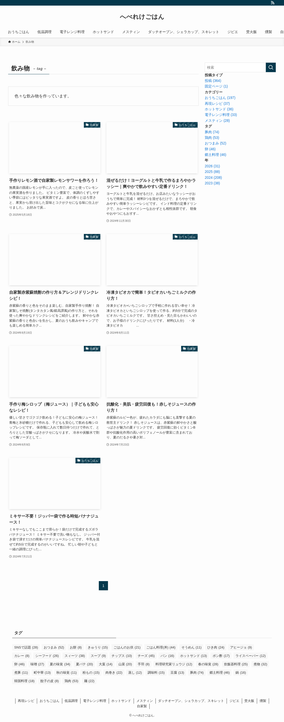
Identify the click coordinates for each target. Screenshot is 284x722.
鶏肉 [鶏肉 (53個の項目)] (71, 681)
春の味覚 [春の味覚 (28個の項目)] (208, 664)
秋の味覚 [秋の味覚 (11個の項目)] (66, 672)
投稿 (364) (213, 81)
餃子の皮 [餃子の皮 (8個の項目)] (49, 681)
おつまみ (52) (215, 143)
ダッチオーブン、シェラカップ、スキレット (191, 701)
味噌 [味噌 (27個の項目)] (37, 664)
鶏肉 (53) (212, 138)
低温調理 (71, 701)
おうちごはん (49, 701)
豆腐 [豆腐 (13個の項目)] (177, 672)
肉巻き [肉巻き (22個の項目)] (113, 672)
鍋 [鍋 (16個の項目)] (240, 672)
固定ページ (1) (216, 86)
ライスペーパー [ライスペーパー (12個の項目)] (250, 656)
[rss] (272, 3)
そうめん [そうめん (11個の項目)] (191, 647)
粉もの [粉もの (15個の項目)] (91, 672)
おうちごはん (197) (220, 98)
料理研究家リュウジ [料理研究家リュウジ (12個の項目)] (173, 664)
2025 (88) (212, 172)
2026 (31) (212, 166)
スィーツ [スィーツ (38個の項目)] (75, 656)
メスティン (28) (217, 121)
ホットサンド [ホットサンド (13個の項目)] (193, 656)
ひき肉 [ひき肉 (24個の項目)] (215, 647)
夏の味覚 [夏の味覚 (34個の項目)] (60, 664)
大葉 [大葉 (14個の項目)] (106, 664)
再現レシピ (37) (217, 103)
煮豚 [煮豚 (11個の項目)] (21, 672)
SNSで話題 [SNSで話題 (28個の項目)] (26, 647)
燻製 (263, 701)
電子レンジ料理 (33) (221, 115)
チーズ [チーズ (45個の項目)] (146, 656)
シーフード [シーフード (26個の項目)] (47, 656)
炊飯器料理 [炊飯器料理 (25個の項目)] (236, 664)
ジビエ (234, 701)
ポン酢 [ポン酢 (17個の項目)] (221, 656)
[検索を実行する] (271, 67)
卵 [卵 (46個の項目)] (19, 664)
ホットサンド (121, 701)
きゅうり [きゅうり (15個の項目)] (98, 647)
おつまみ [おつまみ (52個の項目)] (54, 647)
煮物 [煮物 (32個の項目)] (260, 664)
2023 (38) (212, 183)
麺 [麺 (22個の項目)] (89, 681)
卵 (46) (210, 149)
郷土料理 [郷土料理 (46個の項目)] (220, 672)
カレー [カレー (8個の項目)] (21, 656)
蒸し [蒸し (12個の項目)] (135, 672)
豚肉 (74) (212, 132)
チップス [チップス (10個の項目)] (122, 656)
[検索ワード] (240, 67)
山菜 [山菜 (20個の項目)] (125, 664)
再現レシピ (26, 701)
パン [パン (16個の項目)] (167, 656)
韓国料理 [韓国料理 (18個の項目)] (24, 681)
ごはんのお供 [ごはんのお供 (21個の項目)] (127, 647)
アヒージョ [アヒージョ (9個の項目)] (241, 647)
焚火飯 (249, 701)
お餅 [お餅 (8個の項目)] (76, 647)
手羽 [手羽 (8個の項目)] (144, 664)
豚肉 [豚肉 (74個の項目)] (197, 672)
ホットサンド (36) (219, 109)
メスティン (144, 701)
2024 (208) (213, 177)
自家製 (142, 706)
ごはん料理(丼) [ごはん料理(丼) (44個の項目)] (160, 647)
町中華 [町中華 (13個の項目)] (42, 672)
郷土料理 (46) (215, 155)
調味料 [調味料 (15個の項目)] (156, 672)
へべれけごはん (142, 17)
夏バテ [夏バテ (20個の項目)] (84, 664)
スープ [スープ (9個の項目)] (98, 656)
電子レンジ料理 (94, 701)
